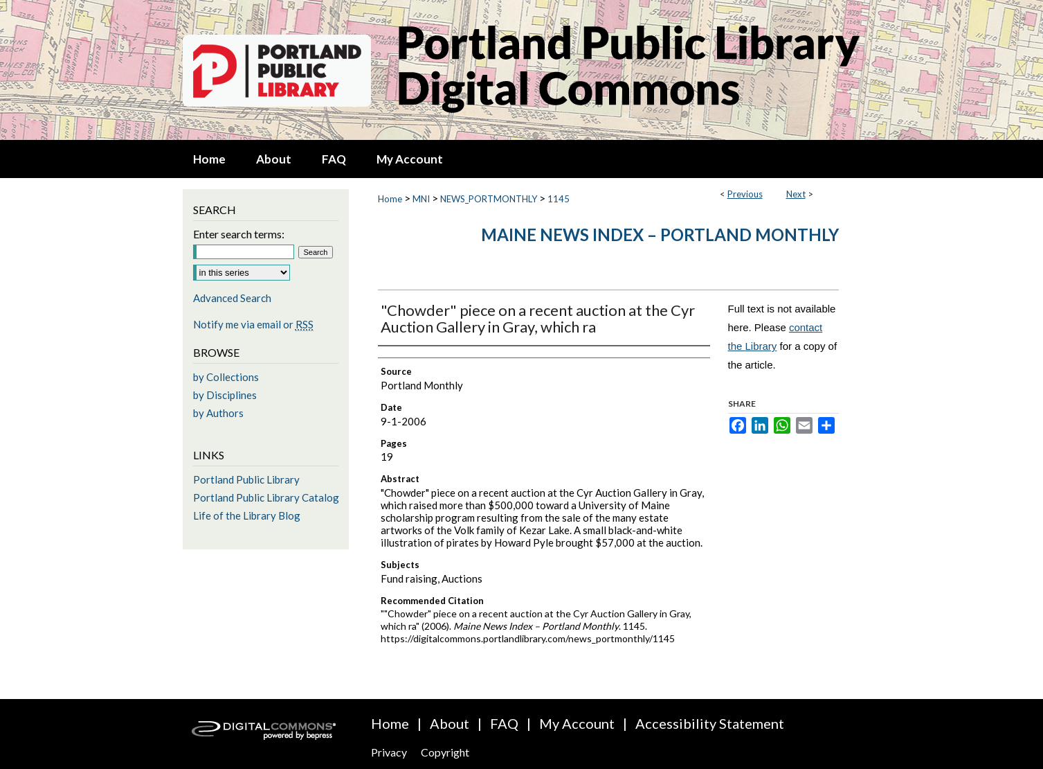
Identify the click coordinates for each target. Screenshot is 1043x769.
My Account (577, 723)
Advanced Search (232, 298)
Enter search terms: (238, 233)
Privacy (389, 752)
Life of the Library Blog (246, 515)
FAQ (504, 723)
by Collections (226, 377)
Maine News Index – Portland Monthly (660, 234)
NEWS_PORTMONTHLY (488, 198)
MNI (421, 198)
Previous (745, 194)
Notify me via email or (253, 324)
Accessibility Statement (709, 723)
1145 (558, 198)
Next (796, 194)
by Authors (218, 413)
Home (390, 198)
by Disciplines (225, 395)
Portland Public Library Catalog (266, 497)
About (449, 723)
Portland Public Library (246, 479)
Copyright (445, 752)
